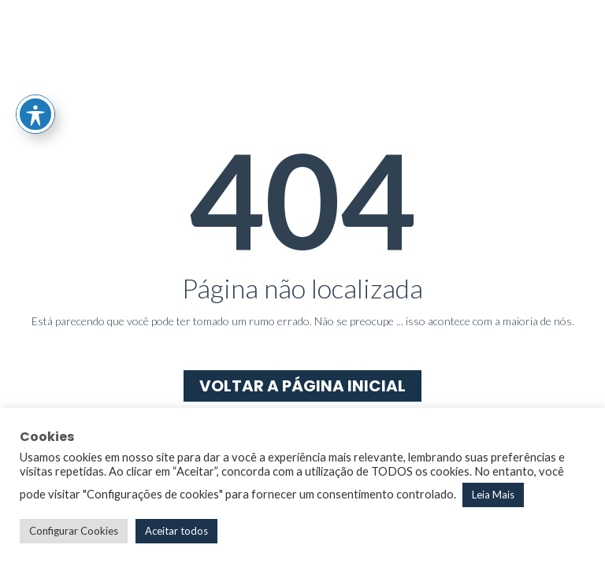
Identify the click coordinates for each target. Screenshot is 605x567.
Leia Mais (493, 494)
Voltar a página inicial (302, 386)
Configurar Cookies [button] (73, 530)
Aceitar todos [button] (176, 530)
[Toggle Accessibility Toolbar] (35, 114)
